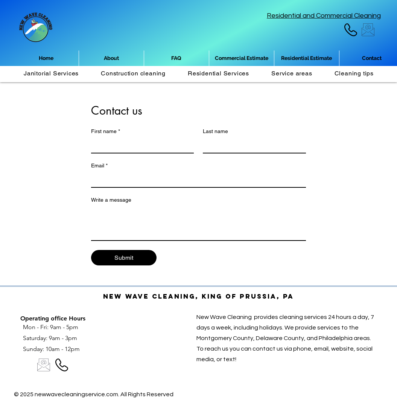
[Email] (196, 179)
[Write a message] (198, 223)
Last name (215, 131)
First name (105, 131)
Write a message (111, 200)
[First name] (140, 145)
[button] (292, 73)
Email (99, 165)
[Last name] (252, 145)
